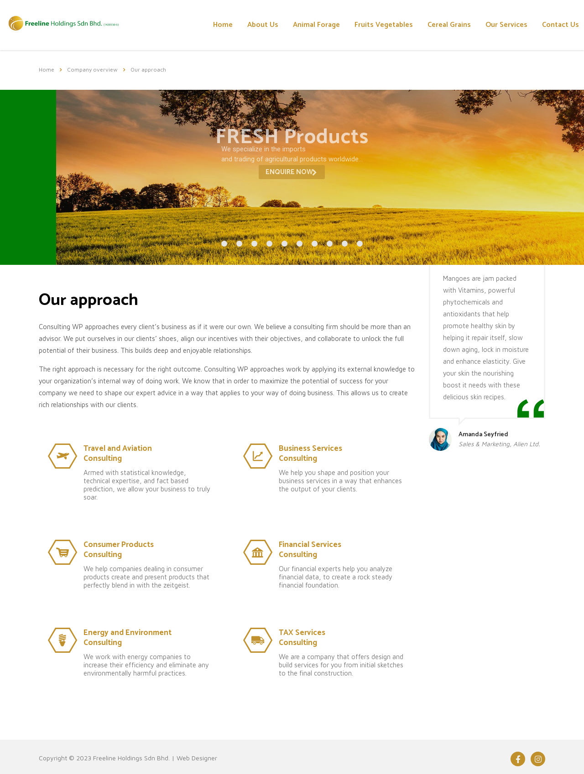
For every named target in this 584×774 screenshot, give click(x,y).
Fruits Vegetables (384, 25)
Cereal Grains (449, 25)
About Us (262, 25)
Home (223, 25)
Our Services (506, 25)
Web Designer (197, 758)
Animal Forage (316, 25)
